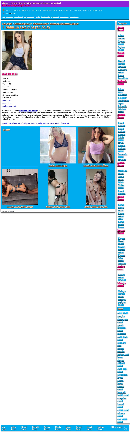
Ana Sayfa (7, 23)
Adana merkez (121, 36)
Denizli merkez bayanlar (122, 64)
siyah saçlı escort (122, 370)
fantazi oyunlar (36, 123)
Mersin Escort (57, 10)
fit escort (121, 333)
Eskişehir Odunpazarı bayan (123, 100)
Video (113, 427)
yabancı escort (74, 17)
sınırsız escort (64, 17)
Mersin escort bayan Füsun (95, 165)
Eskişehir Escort (37, 10)
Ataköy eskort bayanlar (122, 277)
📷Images (12, 13)
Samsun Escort (47, 10)
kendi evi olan (45, 17)
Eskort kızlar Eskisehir (122, 92)
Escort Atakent (121, 124)
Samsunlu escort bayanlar (122, 157)
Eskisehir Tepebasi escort (122, 109)
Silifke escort (121, 186)
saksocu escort (48, 123)
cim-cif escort (18, 17)
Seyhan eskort (121, 48)
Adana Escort (16, 10)
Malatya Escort (97, 10)
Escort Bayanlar (22, 23)
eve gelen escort (29, 17)
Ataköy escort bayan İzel (95, 206)
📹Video (5, 13)
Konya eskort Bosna (121, 224)
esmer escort (123, 410)
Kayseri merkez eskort (121, 249)
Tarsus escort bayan (121, 179)
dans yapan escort (122, 320)
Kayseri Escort (77, 10)
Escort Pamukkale (123, 76)
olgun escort (55, 17)
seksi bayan (25, 123)
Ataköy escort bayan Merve (20, 206)
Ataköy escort (87, 10)
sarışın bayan (120, 381)
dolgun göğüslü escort (121, 363)
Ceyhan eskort (121, 42)
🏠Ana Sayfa (7, 10)
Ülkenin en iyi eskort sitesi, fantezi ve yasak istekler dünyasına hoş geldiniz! (31, 3)
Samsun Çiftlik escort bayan (64, 23)
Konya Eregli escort (121, 207)
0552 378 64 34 (10, 73)
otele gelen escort (62, 123)
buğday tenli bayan (123, 355)
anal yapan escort (8, 17)
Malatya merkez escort (122, 294)
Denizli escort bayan (57, 165)
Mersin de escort (122, 172)
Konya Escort (67, 10)
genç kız (37, 17)
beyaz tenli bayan (122, 376)
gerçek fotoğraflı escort (11, 123)
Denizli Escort (26, 10)
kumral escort (120, 405)
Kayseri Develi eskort (121, 241)
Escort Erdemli (122, 192)
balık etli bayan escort (123, 393)
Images (119, 427)
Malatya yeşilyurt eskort (122, 302)
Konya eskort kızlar (121, 216)
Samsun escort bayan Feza (58, 206)
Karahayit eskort (122, 70)
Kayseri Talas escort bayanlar (122, 259)
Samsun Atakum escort (122, 148)
